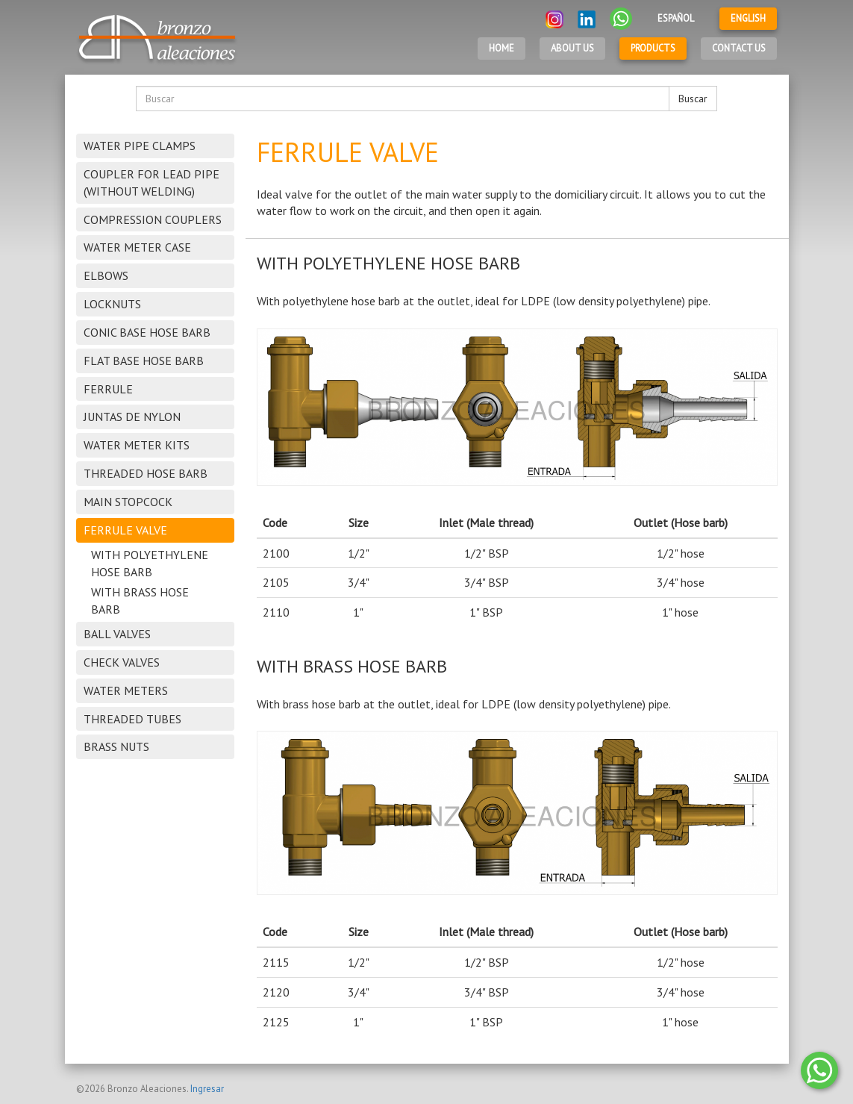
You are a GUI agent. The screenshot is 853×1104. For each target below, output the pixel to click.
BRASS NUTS (116, 746)
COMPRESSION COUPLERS (153, 219)
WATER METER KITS (137, 444)
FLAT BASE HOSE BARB (144, 360)
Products (653, 48)
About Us (572, 48)
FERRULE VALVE (125, 530)
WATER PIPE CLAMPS (140, 145)
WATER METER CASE (137, 247)
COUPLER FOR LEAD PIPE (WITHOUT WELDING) (151, 182)
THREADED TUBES (132, 718)
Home (501, 48)
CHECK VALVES (122, 662)
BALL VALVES (117, 633)
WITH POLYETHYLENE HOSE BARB (149, 563)
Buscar (692, 98)
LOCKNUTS (112, 303)
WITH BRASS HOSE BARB (140, 600)
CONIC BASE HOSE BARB (147, 332)
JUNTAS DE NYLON (132, 416)
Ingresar (207, 1088)
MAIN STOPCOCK (128, 501)
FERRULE (108, 388)
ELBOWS (106, 275)
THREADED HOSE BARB (145, 473)
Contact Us (739, 48)
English (748, 18)
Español (675, 18)
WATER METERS (126, 690)
